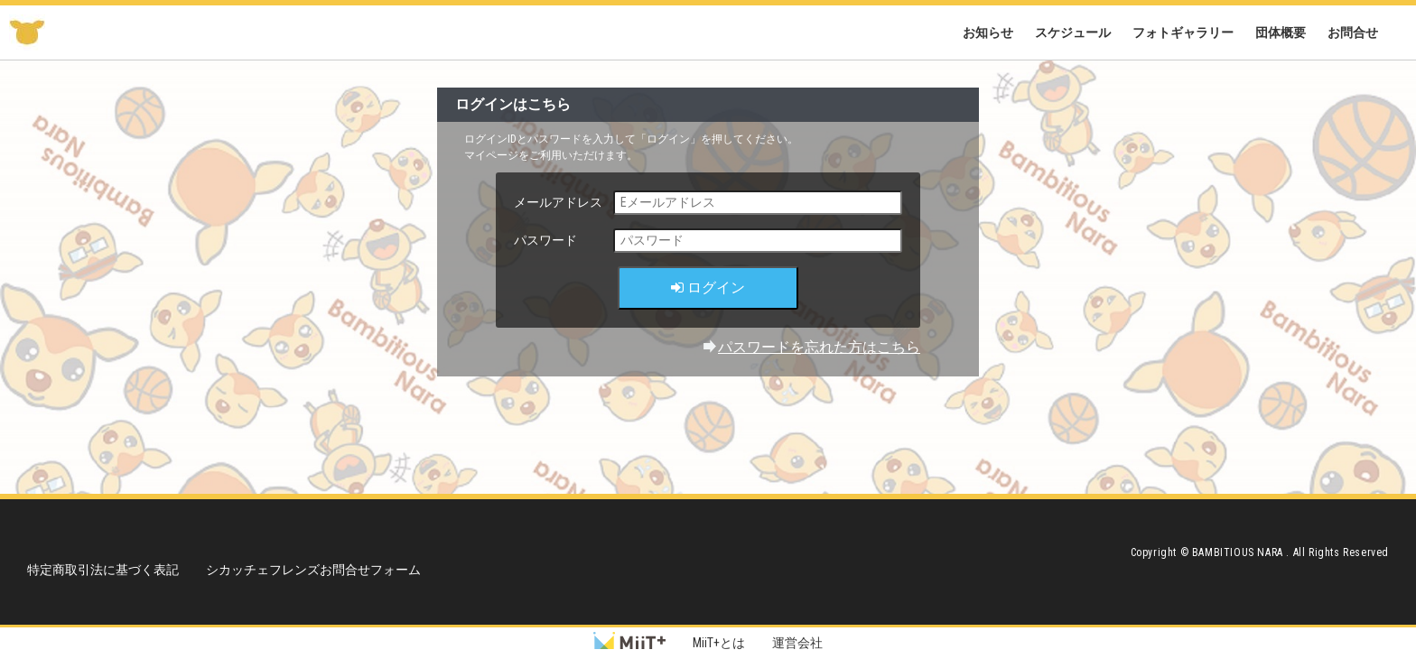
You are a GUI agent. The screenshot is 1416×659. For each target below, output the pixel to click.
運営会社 (797, 643)
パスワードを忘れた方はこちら (819, 347)
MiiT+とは (719, 643)
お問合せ (1353, 32)
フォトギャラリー (1183, 32)
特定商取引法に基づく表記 (103, 569)
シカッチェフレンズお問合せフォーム (313, 569)
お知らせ (988, 32)
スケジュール (1073, 32)
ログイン (708, 287)
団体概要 (1280, 32)
